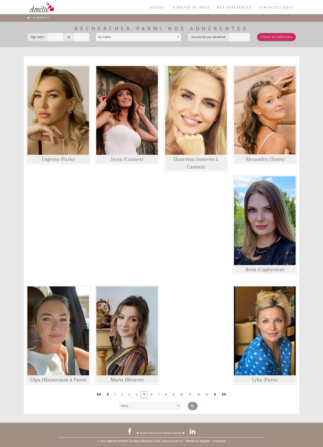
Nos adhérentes (234, 7)
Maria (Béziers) (127, 380)
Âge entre (37, 37)
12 (198, 394)
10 (181, 394)
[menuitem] (157, 7)
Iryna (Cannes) (127, 159)
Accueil (158, 7)
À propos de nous (191, 7)
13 (206, 394)
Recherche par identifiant (209, 37)
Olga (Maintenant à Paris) (58, 380)
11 (190, 394)
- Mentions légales (197, 441)
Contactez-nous (276, 7)
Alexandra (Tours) (264, 159)
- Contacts (218, 441)
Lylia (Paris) (265, 380)
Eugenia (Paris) (58, 159)
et (68, 37)
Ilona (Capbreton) (265, 269)
